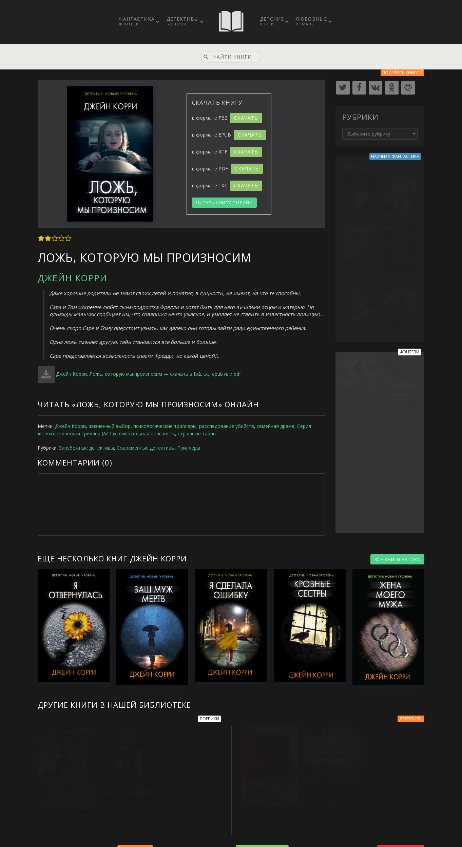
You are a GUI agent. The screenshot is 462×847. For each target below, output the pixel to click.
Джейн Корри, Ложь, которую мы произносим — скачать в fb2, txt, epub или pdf (148, 374)
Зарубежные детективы (86, 448)
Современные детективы (146, 448)
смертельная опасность (147, 433)
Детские (272, 21)
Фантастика (137, 21)
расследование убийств (226, 426)
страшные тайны (197, 433)
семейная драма (275, 426)
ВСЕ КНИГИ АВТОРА (397, 559)
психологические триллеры (164, 426)
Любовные (311, 21)
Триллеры (188, 448)
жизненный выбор (110, 426)
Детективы (183, 21)
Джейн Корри (72, 278)
